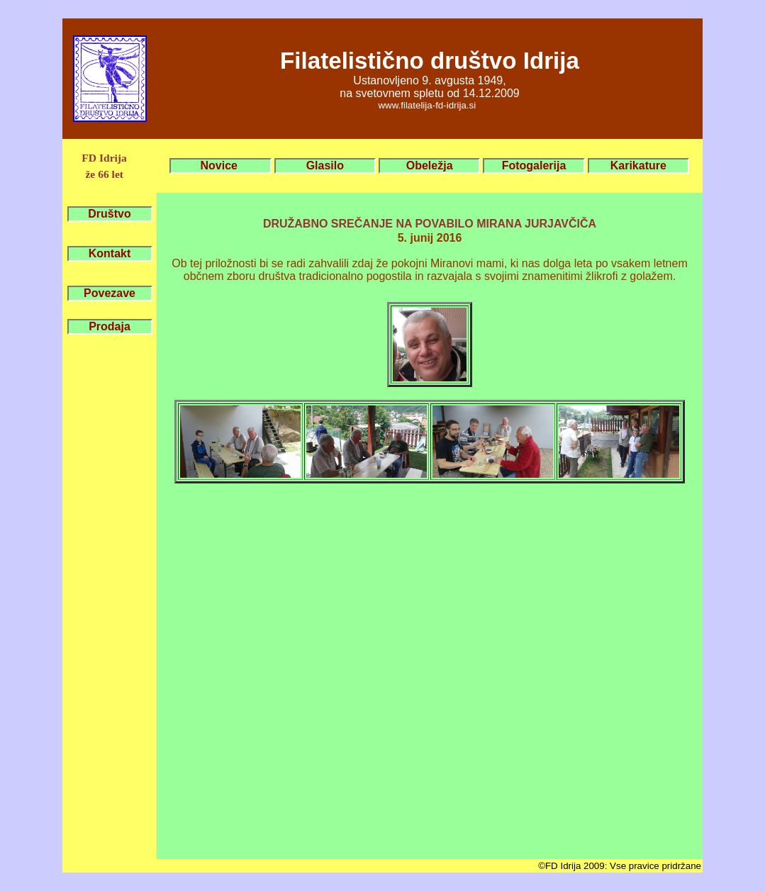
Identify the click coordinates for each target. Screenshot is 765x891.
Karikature (638, 165)
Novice (221, 165)
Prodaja (109, 326)
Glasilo (325, 165)
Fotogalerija (534, 165)
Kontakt (110, 253)
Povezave (109, 293)
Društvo (109, 214)
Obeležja (429, 165)
